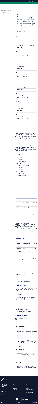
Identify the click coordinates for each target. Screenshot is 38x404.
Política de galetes (28, 390)
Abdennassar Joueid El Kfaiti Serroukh (29, 45)
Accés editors (27, 393)
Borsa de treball (15, 389)
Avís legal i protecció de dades (29, 389)
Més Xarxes (2, 394)
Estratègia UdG (15, 390)
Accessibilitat (27, 388)
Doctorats (14, 387)
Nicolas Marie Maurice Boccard (20, 45)
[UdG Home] (1, 1)
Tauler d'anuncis (15, 388)
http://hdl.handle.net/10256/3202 (31, 215)
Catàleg (17, 216)
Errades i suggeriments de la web (29, 392)
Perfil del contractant (28, 387)
